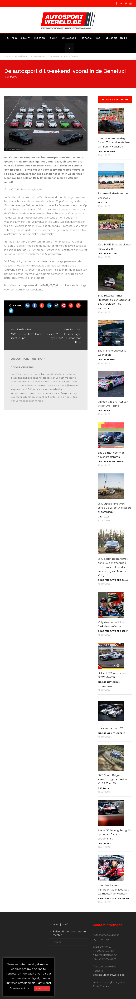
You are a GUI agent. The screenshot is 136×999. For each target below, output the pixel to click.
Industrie (111, 38)
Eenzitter (113, 461)
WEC (109, 843)
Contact (57, 942)
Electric (40, 38)
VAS (98, 38)
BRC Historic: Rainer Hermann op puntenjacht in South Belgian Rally (114, 299)
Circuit (25, 38)
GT (108, 410)
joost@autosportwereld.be (109, 974)
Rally (53, 38)
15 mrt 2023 (104, 206)
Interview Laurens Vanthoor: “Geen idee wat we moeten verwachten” (113, 889)
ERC (119, 631)
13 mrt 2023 (104, 847)
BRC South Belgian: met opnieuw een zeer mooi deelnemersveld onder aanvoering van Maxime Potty (113, 567)
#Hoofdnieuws (22, 56)
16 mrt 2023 (104, 155)
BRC (100, 308)
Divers (111, 151)
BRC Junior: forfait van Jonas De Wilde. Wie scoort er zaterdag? (114, 508)
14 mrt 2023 (104, 520)
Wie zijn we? (60, 924)
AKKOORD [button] (42, 988)
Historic (86, 38)
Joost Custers (22, 367)
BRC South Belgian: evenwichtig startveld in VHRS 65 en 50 (112, 779)
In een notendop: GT (110, 728)
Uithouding (105, 686)
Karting (112, 253)
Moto (123, 38)
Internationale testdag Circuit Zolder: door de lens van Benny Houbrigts (114, 142)
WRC (15, 38)
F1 (8, 38)
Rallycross (68, 38)
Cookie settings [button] (19, 988)
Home (7, 56)
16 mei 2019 (10, 76)
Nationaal (113, 682)
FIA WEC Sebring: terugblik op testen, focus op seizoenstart (114, 834)
